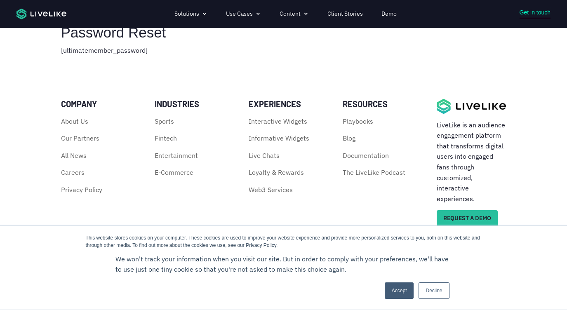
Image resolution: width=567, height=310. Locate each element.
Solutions (186, 13)
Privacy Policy (81, 190)
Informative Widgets (279, 138)
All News (74, 155)
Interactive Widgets (278, 121)
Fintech (166, 138)
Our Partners (80, 138)
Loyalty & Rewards (276, 172)
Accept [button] (399, 291)
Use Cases (239, 13)
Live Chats (264, 155)
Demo (389, 13)
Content (290, 13)
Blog (349, 138)
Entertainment (176, 155)
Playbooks (358, 121)
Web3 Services (271, 190)
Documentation (366, 155)
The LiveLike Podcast (374, 172)
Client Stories (345, 13)
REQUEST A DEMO (467, 218)
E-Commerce (174, 172)
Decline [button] (434, 291)
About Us (74, 121)
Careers (73, 172)
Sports (164, 121)
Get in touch (535, 12)
